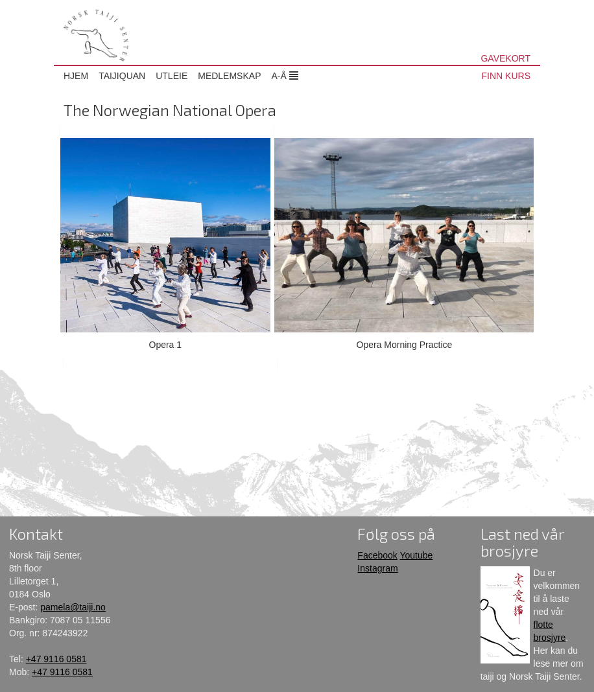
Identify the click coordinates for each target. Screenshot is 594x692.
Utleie (171, 76)
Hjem (76, 76)
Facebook (377, 555)
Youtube (416, 555)
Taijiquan (122, 76)
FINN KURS (506, 76)
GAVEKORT (505, 58)
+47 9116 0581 (56, 659)
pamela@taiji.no (73, 607)
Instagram (377, 568)
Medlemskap (229, 76)
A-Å (284, 76)
